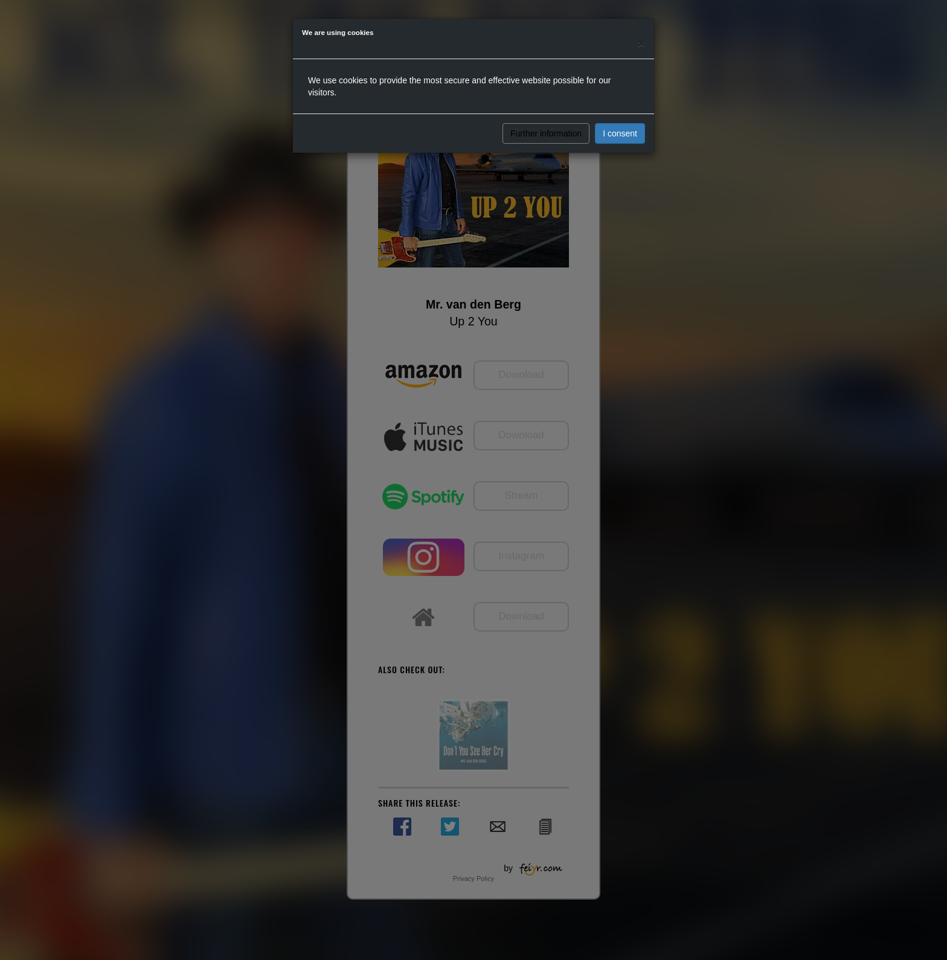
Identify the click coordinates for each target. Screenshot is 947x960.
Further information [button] (546, 133)
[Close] (641, 43)
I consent (620, 133)
